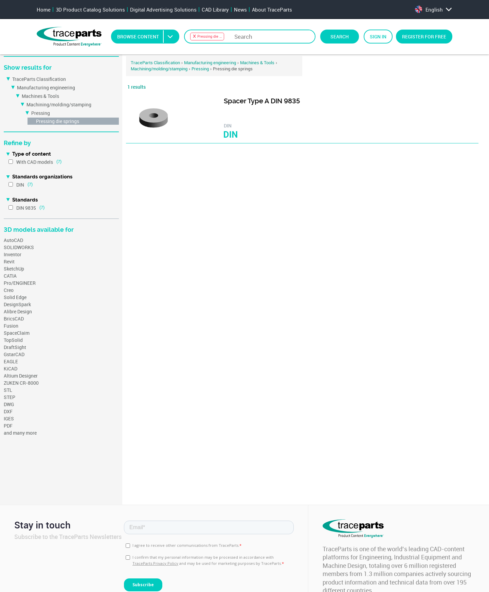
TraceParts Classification (39, 79)
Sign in (378, 36)
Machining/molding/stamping (58, 104)
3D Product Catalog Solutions (90, 9)
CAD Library (215, 9)
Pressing (40, 113)
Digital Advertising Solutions (163, 9)
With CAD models (34, 162)
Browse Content (148, 36)
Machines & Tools (40, 96)
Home (44, 9)
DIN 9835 (26, 208)
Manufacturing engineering (46, 87)
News (240, 9)
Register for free (424, 36)
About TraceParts (272, 9)
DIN (20, 184)
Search (339, 36)
